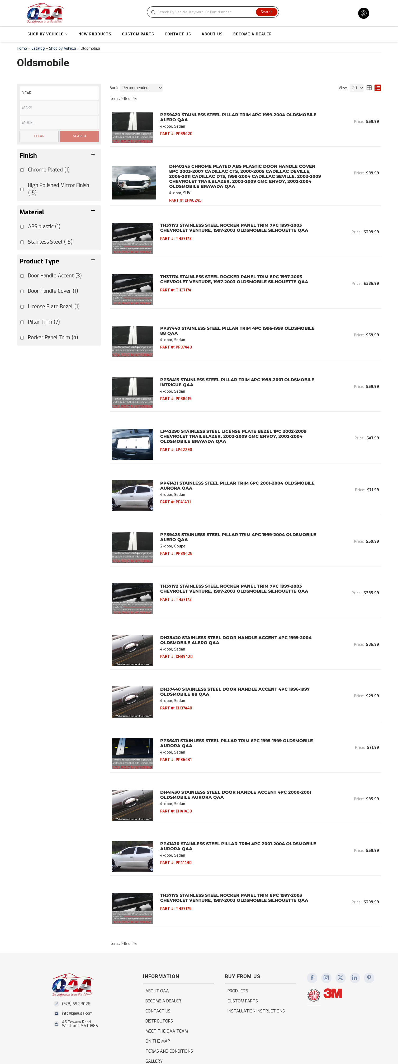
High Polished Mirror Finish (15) (58, 189)
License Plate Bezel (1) (54, 306)
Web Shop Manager (165, 1052)
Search (79, 136)
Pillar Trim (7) (44, 322)
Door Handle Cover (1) (53, 291)
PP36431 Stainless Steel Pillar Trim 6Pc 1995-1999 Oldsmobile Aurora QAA (231, 704)
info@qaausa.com (77, 960)
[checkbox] (22, 276)
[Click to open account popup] (363, 13)
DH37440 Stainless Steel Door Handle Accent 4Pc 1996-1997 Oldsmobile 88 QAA (230, 656)
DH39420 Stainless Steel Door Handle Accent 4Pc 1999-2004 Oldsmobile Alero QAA (231, 608)
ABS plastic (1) (44, 226)
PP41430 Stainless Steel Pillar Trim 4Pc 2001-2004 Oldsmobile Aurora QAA (233, 800)
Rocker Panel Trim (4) (53, 337)
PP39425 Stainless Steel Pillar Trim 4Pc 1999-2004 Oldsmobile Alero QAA (233, 512)
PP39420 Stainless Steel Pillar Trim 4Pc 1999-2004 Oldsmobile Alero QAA (233, 117)
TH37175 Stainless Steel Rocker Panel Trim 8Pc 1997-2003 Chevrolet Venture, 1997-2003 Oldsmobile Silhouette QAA (229, 848)
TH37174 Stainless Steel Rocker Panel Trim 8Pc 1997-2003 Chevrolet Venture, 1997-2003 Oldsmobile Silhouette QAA (229, 272)
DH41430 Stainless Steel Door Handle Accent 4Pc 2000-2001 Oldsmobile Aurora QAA (230, 752)
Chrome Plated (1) (49, 169)
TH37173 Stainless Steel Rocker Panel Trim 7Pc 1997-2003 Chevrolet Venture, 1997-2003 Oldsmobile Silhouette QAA (229, 224)
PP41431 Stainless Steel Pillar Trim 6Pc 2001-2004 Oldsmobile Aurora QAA (232, 464)
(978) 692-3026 (76, 950)
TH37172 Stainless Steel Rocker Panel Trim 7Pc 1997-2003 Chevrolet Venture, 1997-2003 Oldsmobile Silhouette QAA (229, 560)
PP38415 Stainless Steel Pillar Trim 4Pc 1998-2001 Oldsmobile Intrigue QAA (232, 368)
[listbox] (59, 93)
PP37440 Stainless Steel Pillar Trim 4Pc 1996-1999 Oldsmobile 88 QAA (236, 320)
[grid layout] (369, 88)
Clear (39, 136)
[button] (214, 12)
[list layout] (378, 88)
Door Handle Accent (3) (55, 275)
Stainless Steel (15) (50, 242)
